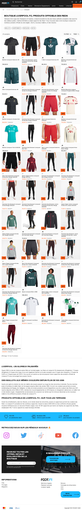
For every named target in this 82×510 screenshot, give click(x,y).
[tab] (41, 21)
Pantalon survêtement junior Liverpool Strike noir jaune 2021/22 (69, 235)
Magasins (5, 487)
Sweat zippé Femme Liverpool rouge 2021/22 (30, 176)
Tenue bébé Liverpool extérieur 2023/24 (70, 321)
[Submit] (14, 2)
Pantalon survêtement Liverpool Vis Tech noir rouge (31, 234)
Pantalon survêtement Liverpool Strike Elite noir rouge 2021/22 (70, 264)
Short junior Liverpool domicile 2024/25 (51, 148)
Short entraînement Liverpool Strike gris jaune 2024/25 (30, 264)
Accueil (8, 9)
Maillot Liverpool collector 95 (10, 59)
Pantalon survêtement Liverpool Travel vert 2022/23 (70, 176)
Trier (76, 34)
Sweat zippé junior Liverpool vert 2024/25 (50, 292)
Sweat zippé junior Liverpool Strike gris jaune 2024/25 (69, 205)
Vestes (33, 28)
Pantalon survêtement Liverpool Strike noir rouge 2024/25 (31, 120)
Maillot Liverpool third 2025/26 (11, 147)
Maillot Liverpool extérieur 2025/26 (69, 120)
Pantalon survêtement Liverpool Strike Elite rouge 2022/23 (51, 264)
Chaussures (16, 6)
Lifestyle (69, 6)
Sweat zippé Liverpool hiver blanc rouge (69, 148)
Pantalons (26, 28)
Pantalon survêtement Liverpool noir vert (31, 148)
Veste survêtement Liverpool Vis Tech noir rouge (50, 234)
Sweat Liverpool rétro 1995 (29, 291)
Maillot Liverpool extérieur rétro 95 (69, 60)
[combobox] (41, 2)
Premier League (19, 9)
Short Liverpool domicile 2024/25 (49, 120)
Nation (31, 6)
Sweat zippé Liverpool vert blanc (10, 321)
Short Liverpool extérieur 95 (10, 89)
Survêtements (16, 28)
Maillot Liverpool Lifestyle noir (11, 119)
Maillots (7, 28)
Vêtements (38, 6)
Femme (61, 6)
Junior (54, 6)
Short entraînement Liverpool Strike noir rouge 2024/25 (10, 176)
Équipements (46, 6)
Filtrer (67, 34)
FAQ (3, 483)
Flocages (4, 485)
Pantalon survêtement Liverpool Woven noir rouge (70, 292)
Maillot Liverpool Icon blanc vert (30, 321)
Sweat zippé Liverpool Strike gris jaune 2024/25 (10, 264)
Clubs (23, 6)
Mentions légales (46, 483)
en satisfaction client (15, 417)
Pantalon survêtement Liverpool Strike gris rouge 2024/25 (31, 90)
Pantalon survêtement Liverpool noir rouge (51, 321)
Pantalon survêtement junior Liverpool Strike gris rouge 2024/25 (50, 91)
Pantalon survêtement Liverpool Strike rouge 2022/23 (11, 205)
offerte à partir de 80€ (43, 417)
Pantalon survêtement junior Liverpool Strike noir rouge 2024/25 (50, 205)
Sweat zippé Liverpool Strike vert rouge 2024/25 (10, 234)
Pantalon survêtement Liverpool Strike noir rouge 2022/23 (11, 292)
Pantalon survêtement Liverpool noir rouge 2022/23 (51, 176)
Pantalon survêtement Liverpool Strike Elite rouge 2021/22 (11, 349)
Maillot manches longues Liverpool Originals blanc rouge (70, 90)
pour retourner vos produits (71, 417)
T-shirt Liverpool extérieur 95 (50, 59)
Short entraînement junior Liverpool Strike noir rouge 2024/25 (29, 61)
